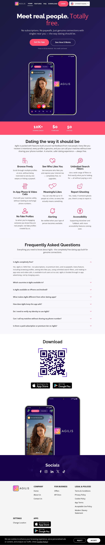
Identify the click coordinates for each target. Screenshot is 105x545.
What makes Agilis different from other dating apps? (34, 297)
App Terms (79, 502)
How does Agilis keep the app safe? (27, 304)
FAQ (44, 4)
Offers (56, 491)
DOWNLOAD (52, 4)
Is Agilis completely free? (23, 262)
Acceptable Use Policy (83, 506)
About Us (37, 495)
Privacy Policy (80, 495)
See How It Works (63, 42)
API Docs (57, 495)
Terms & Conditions (82, 491)
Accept (94, 540)
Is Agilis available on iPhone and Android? (30, 289)
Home (30, 4)
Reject (79, 540)
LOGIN (63, 4)
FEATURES (38, 4)
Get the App (39, 42)
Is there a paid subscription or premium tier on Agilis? (35, 326)
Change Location (19, 523)
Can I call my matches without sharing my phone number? (37, 318)
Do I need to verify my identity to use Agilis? (31, 311)
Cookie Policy (80, 498)
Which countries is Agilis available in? (28, 282)
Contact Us (38, 498)
